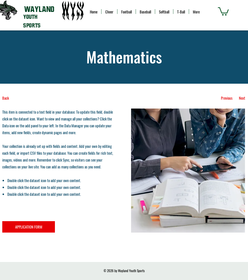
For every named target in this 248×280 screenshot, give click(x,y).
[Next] (242, 98)
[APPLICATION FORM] (28, 227)
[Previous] (227, 98)
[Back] (21, 98)
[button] (223, 10)
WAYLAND (39, 9)
